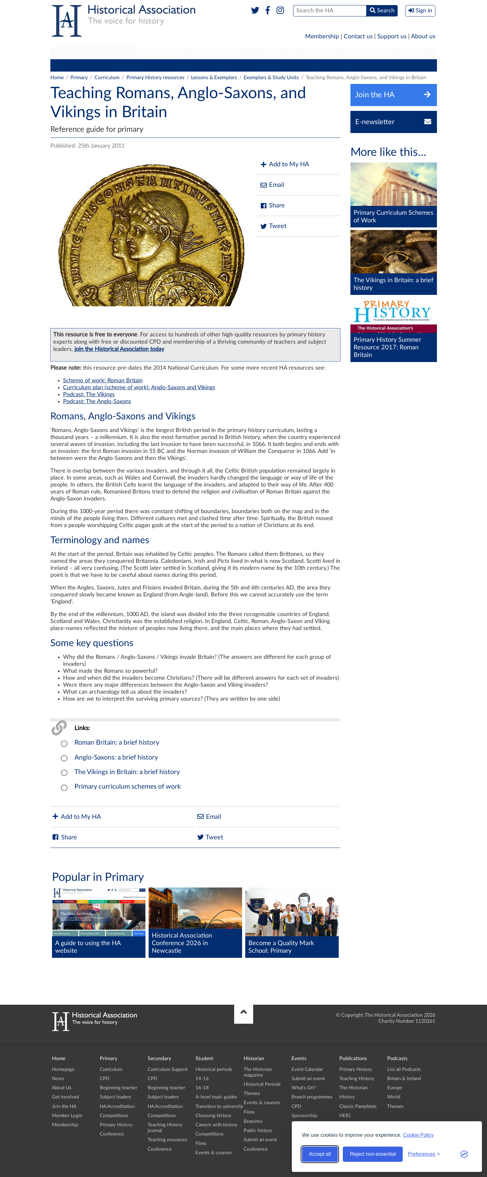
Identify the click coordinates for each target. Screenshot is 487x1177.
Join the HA (64, 1106)
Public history (258, 1130)
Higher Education (214, 52)
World (393, 1097)
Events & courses (213, 1152)
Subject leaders (174, 65)
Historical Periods (262, 1084)
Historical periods (213, 1069)
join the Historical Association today (119, 349)
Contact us (358, 37)
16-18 (202, 1087)
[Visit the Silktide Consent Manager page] (464, 1154)
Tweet (273, 226)
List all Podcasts (404, 1069)
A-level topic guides (216, 1097)
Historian (271, 52)
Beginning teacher (128, 65)
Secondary (114, 52)
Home (57, 77)
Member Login (67, 1115)
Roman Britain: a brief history (116, 742)
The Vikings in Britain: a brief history (127, 772)
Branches (414, 52)
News (58, 1078)
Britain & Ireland (404, 1078)
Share (272, 205)
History (347, 1097)
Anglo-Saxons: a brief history (116, 757)
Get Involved (65, 1097)
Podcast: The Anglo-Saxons (97, 401)
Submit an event (260, 1139)
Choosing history (213, 1115)
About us (423, 37)
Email (272, 185)
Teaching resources (167, 1139)
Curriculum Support (168, 1069)
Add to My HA (284, 164)
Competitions (264, 65)
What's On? (304, 1087)
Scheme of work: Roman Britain (103, 381)
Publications (320, 52)
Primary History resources (155, 77)
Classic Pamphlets (358, 1106)
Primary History (306, 65)
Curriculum (66, 65)
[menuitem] (70, 53)
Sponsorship (304, 1115)
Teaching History (356, 1078)
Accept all (320, 1154)
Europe (394, 1087)
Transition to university (219, 1106)
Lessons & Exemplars (214, 77)
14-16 (202, 1078)
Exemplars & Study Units (271, 77)
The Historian (353, 1087)
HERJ (344, 1115)
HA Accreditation (220, 65)
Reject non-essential (373, 1154)
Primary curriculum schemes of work (127, 786)
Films (201, 1143)
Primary (70, 52)
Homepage (63, 1069)
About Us (62, 1087)
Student (160, 52)
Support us (392, 37)
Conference (346, 65)
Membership (322, 37)
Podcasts (369, 52)
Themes (252, 1093)
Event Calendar (307, 1069)
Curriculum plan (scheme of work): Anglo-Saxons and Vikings (139, 388)
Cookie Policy (418, 1135)
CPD (93, 65)
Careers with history (216, 1125)
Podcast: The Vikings (89, 395)
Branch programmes (312, 1097)
